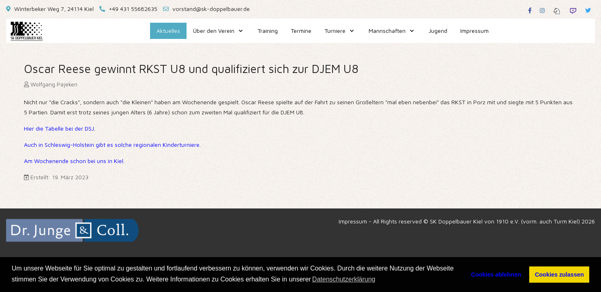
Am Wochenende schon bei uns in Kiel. (74, 160)
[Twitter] (588, 10)
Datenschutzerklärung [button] (344, 279)
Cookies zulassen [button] (559, 274)
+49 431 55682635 (133, 8)
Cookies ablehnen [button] (496, 274)
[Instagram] (542, 10)
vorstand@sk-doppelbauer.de (211, 8)
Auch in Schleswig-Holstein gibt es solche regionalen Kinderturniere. (112, 144)
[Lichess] (557, 10)
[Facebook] (530, 10)
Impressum (353, 221)
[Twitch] (573, 10)
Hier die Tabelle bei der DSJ (59, 128)
